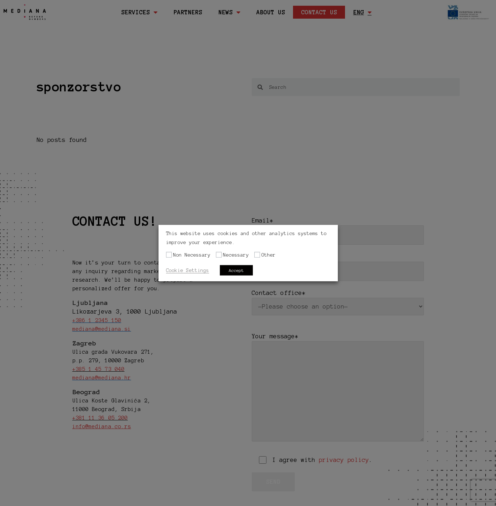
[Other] (257, 255)
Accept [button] (236, 270)
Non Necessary (192, 255)
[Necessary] (219, 255)
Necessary (236, 255)
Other (268, 255)
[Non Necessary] (169, 255)
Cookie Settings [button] (187, 270)
